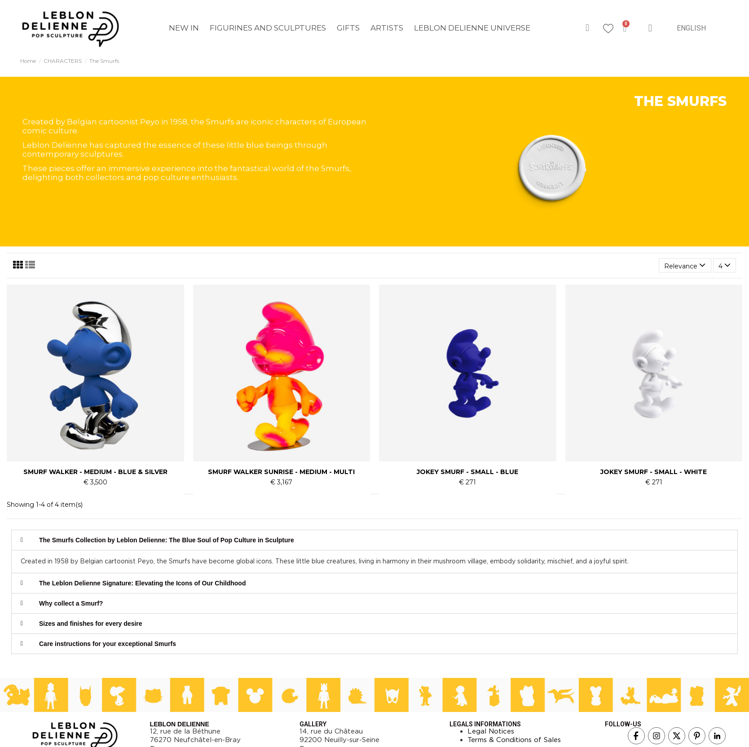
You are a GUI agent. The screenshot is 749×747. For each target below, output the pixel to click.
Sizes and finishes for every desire (90, 623)
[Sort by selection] (685, 265)
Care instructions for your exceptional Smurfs (107, 643)
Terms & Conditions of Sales (514, 740)
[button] (587, 28)
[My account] (650, 28)
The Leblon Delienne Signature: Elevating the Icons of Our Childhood (142, 583)
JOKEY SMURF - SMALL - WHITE (653, 472)
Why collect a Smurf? (71, 603)
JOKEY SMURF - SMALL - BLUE (467, 472)
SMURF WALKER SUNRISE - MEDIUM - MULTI (281, 472)
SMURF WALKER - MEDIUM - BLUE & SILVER (95, 472)
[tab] (374, 540)
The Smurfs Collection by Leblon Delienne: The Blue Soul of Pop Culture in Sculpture (166, 540)
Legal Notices (490, 731)
